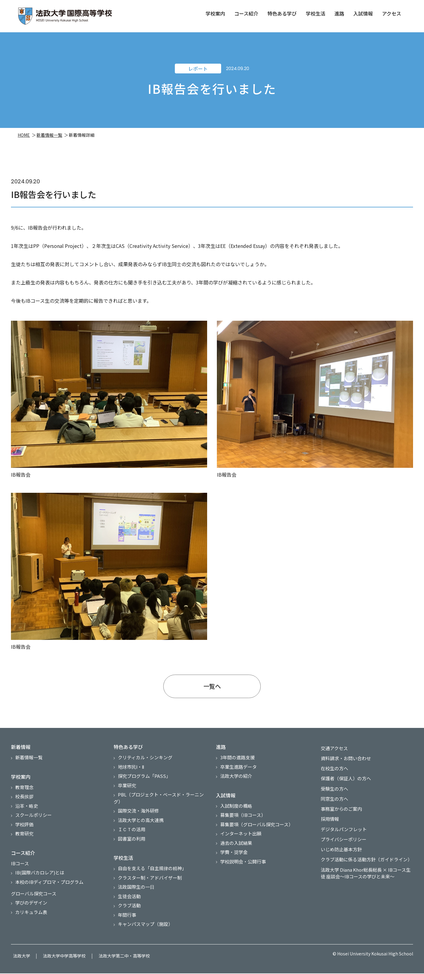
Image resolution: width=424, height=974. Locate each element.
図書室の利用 (131, 843)
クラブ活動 (129, 910)
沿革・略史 (26, 810)
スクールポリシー (33, 820)
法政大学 (19, 958)
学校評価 (24, 829)
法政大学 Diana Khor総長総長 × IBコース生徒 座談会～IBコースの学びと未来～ (366, 867)
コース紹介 (246, 13)
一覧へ (212, 689)
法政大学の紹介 (236, 781)
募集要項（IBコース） (243, 820)
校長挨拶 (24, 801)
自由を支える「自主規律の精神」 (152, 873)
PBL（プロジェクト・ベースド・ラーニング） (159, 803)
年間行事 (127, 919)
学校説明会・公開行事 (243, 866)
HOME (24, 137)
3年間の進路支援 (237, 762)
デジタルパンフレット (342, 827)
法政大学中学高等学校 (58, 958)
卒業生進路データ (238, 771)
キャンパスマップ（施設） (145, 929)
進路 (339, 13)
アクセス (391, 13)
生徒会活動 (129, 901)
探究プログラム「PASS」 (144, 781)
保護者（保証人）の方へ (344, 780)
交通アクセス (332, 753)
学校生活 (315, 13)
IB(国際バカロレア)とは (39, 877)
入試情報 (363, 13)
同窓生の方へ (332, 799)
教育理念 (24, 792)
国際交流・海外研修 (138, 816)
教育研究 (24, 838)
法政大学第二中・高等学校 (114, 958)
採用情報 (328, 817)
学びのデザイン (31, 908)
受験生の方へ (332, 790)
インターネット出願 (240, 838)
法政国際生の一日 (136, 892)
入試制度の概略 (236, 810)
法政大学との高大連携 (141, 825)
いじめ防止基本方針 (339, 845)
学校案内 (215, 13)
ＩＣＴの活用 (131, 834)
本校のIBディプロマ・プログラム (49, 887)
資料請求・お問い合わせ (344, 762)
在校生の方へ (332, 771)
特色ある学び (281, 13)
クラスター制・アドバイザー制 (150, 882)
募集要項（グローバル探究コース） (256, 829)
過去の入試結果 (236, 848)
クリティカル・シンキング (145, 762)
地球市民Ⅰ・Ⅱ (131, 771)
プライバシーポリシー (341, 836)
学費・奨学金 (234, 857)
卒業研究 (127, 790)
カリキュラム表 (31, 917)
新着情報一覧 (50, 137)
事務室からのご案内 (339, 808)
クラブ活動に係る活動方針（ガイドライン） (364, 855)
